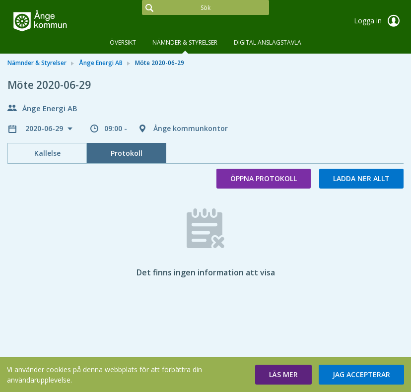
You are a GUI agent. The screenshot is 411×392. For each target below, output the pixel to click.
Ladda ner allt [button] (361, 178)
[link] (57, 22)
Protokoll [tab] (126, 153)
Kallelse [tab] (47, 153)
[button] (283, 375)
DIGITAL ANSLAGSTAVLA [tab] (267, 42)
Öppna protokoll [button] (263, 178)
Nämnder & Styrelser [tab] (184, 42)
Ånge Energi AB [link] (101, 63)
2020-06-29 (45, 128)
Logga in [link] (379, 21)
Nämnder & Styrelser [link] (37, 63)
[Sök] (205, 7)
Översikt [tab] (123, 42)
